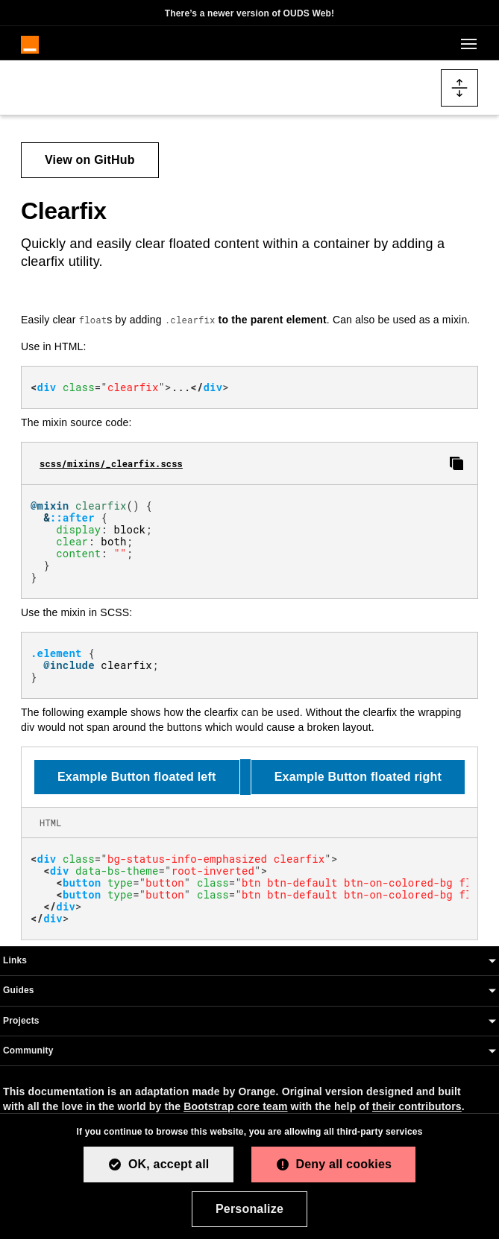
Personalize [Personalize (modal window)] (249, 1208)
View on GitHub (90, 159)
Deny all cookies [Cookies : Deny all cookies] (344, 1164)
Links (15, 960)
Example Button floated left (136, 776)
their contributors (417, 1106)
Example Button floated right (358, 776)
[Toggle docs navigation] (459, 88)
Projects (21, 1020)
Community (28, 1050)
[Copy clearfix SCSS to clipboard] (456, 463)
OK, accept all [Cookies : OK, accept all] (169, 1164)
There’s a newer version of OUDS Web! (250, 13)
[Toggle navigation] (467, 44)
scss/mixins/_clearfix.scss (111, 463)
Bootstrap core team (235, 1106)
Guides (18, 990)
